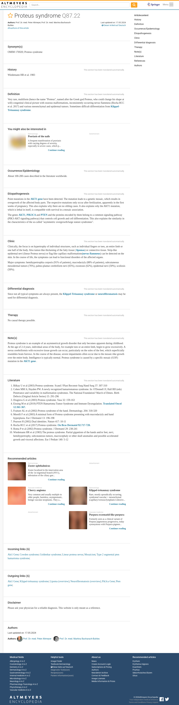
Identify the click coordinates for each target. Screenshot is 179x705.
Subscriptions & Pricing (102, 667)
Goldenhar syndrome (50, 554)
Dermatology (15, 670)
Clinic (137, 38)
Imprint (155, 702)
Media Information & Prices (103, 681)
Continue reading (56, 150)
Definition (139, 24)
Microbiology (15, 678)
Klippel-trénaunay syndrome (34, 581)
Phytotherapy (16, 687)
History (137, 19)
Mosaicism (89, 554)
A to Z (22, 661)
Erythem (136, 661)
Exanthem (137, 667)
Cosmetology (15, 664)
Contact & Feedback (100, 675)
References (139, 61)
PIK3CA (31, 214)
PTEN (44, 214)
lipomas (80, 250)
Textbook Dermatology (60, 664)
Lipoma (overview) (59, 581)
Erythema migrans (141, 664)
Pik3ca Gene (108, 581)
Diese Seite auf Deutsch (62, 667)
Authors (138, 65)
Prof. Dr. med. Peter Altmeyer (34, 639)
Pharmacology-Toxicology (21, 684)
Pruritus (136, 670)
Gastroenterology (17, 673)
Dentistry (14, 667)
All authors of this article (18, 28)
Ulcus (135, 675)
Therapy (138, 47)
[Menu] (171, 5)
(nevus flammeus (91, 253)
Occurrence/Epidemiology (147, 28)
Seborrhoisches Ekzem (142, 673)
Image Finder (56, 661)
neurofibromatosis (108, 294)
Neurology (14, 681)
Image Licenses (98, 678)
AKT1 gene (36, 199)
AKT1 (22, 214)
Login (108, 664)
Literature (139, 56)
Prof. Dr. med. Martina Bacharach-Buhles (76, 639)
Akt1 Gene (13, 554)
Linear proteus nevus (72, 554)
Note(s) (138, 51)
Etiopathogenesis (142, 33)
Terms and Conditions (137, 702)
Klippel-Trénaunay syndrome (79, 294)
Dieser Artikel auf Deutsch (114, 25)
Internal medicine (17, 675)
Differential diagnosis (145, 42)
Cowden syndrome (29, 554)
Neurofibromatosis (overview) (85, 581)
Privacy (149, 702)
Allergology (14, 661)
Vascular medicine (18, 690)
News (94, 661)
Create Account (98, 664)
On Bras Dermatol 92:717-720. (74, 425)
